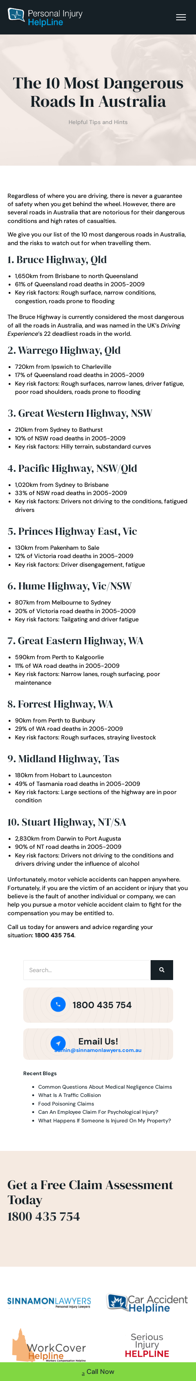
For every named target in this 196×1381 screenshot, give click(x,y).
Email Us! (98, 1041)
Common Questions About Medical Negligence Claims (105, 1086)
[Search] (87, 970)
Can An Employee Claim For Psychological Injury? (98, 1112)
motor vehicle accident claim (99, 904)
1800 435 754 (102, 1005)
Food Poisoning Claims (66, 1103)
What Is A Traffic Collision (69, 1095)
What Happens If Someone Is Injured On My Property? (104, 1120)
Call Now (98, 1372)
